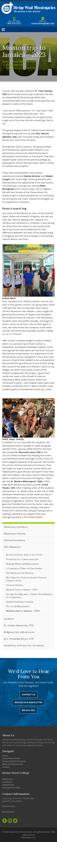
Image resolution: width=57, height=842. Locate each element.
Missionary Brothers (16, 526)
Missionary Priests (14, 533)
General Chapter (14, 585)
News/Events (8, 784)
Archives (9, 618)
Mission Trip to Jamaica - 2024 (21, 589)
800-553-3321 (14, 21)
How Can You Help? (11, 787)
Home (5, 61)
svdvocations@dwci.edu (43, 21)
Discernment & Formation (14, 761)
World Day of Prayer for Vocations (24, 645)
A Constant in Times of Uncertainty (24, 568)
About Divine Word (11, 758)
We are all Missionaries (18, 606)
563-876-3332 (8, 806)
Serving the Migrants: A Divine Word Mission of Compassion (29, 596)
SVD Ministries (14, 64)
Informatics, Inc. (28, 837)
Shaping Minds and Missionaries (22, 563)
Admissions (7, 779)
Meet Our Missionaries (25, 61)
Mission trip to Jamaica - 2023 (22, 67)
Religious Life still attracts (19, 632)
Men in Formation (14, 540)
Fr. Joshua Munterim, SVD (19, 625)
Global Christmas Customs (19, 601)
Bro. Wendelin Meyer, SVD (19, 638)
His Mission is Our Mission (19, 573)
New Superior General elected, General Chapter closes (26, 579)
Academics (7, 782)
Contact (5, 766)
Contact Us (28, 694)
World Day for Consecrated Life (22, 559)
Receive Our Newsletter (28, 702)
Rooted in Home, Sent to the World (24, 554)
